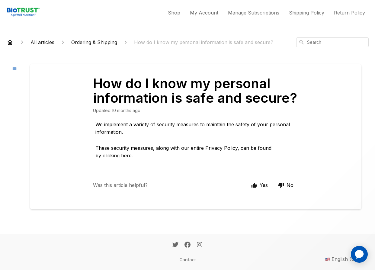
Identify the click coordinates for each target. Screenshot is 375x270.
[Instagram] (199, 245)
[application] (359, 254)
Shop (174, 13)
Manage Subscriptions (253, 13)
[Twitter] (175, 245)
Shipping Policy (306, 13)
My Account (204, 13)
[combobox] (332, 42)
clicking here (117, 156)
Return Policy (349, 13)
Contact (187, 259)
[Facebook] (187, 245)
